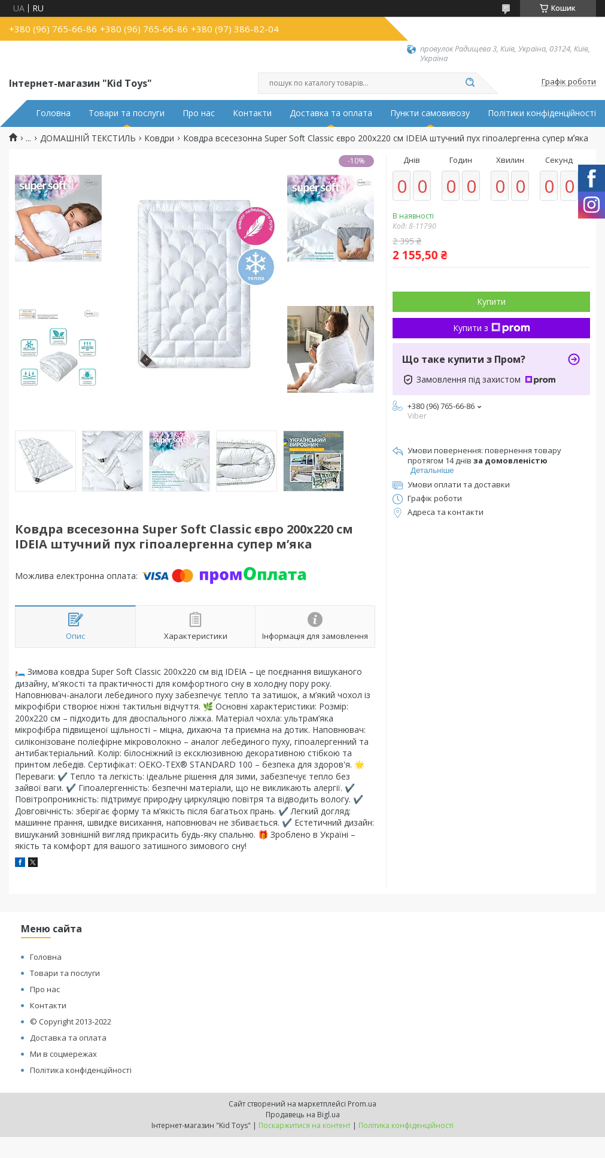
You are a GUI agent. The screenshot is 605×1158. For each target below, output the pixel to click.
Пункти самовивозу (430, 113)
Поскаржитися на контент (305, 1125)
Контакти (252, 113)
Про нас (199, 113)
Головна (53, 113)
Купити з (491, 328)
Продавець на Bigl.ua (303, 1115)
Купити (491, 301)
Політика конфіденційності (81, 1070)
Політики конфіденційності (542, 113)
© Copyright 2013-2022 (70, 1021)
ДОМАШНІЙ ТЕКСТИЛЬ (88, 138)
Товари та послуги (127, 113)
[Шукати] (470, 83)
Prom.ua (362, 1104)
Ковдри (159, 138)
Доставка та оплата (331, 113)
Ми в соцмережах (63, 1053)
